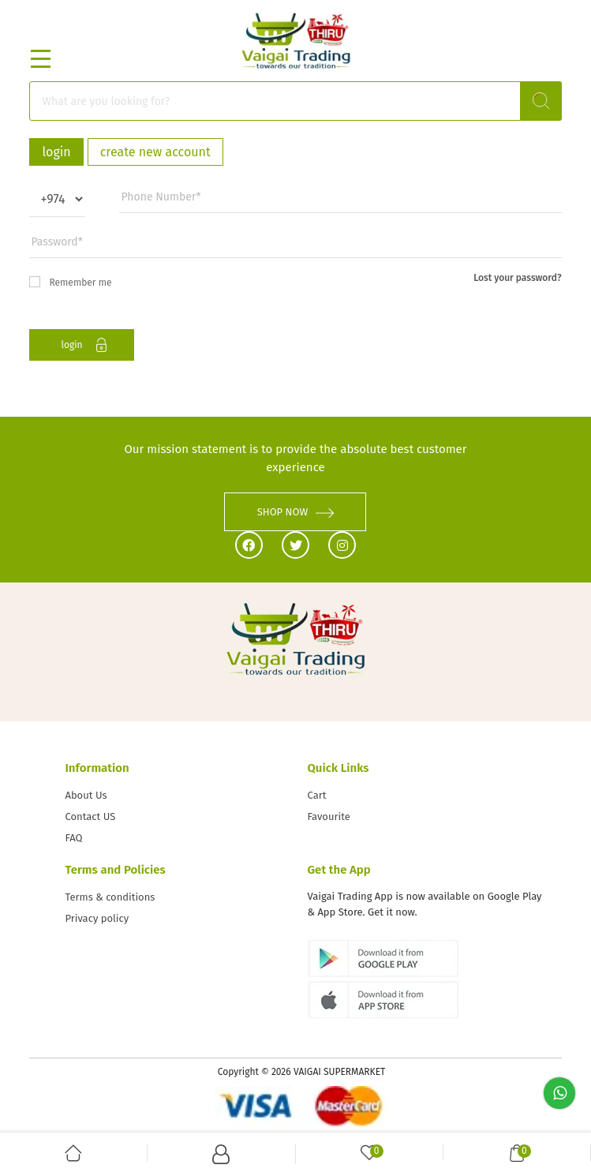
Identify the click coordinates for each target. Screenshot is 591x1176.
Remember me (70, 282)
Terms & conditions (110, 897)
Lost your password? (517, 277)
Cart (317, 795)
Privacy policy (97, 918)
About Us (86, 795)
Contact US (90, 816)
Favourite (329, 816)
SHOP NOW (296, 512)
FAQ (73, 838)
